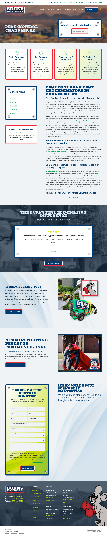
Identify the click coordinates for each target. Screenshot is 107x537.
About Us (35, 490)
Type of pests (15, 428)
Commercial (35, 500)
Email (31, 413)
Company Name (34, 418)
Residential (35, 497)
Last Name (32, 408)
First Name (14, 408)
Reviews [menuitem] (80, 9)
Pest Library (35, 507)
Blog (33, 510)
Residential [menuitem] (50, 9)
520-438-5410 (97, 2)
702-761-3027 (61, 2)
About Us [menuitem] (42, 9)
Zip (13, 418)
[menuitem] (21, 99)
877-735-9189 (50, 518)
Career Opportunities (38, 493)
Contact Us (35, 521)
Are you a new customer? (18, 439)
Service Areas (36, 503)
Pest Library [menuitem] (67, 9)
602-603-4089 (79, 2)
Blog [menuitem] (74, 9)
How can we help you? (17, 444)
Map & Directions (50, 497)
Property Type (15, 433)
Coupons (34, 517)
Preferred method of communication (20, 423)
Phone (13, 413)
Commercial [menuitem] (59, 9)
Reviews (34, 514)
